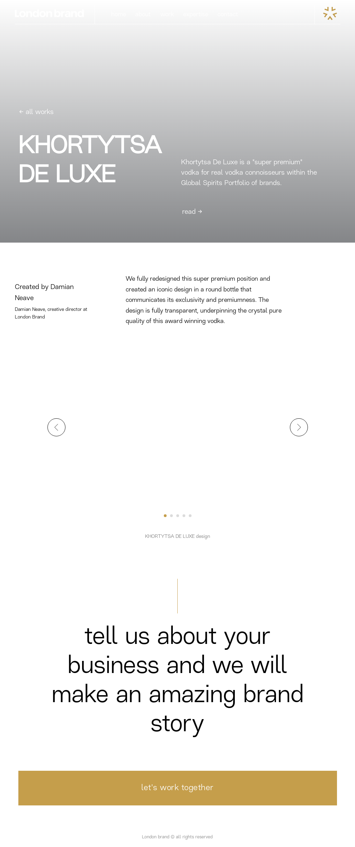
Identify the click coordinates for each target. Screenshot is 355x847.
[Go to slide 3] (177, 515)
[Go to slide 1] (165, 515)
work (167, 14)
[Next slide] (299, 427)
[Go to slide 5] (190, 515)
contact (228, 14)
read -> (192, 212)
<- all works (36, 112)
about (143, 14)
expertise (195, 14)
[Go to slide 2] (171, 515)
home (118, 14)
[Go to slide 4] (184, 515)
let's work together (177, 788)
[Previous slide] (56, 427)
